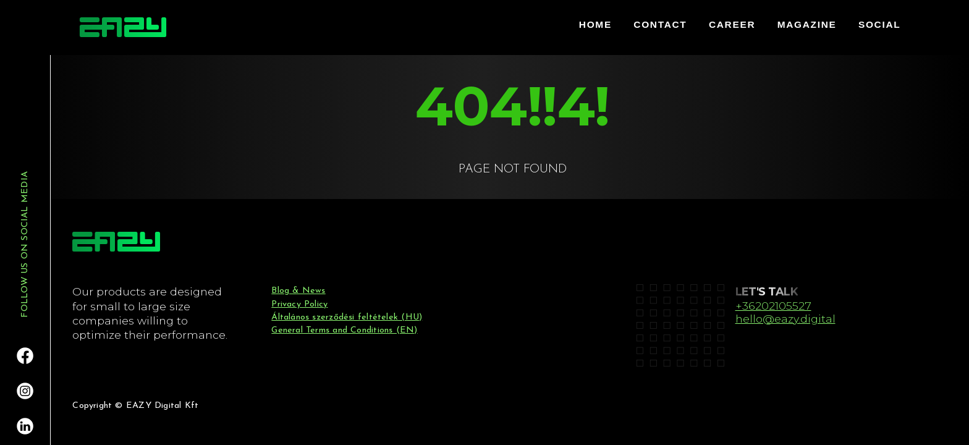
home (595, 24)
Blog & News (298, 290)
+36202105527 (773, 305)
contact (660, 24)
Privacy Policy (299, 304)
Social (879, 24)
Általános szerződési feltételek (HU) (346, 317)
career (732, 24)
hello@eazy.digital (785, 318)
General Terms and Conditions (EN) (344, 330)
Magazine (807, 24)
